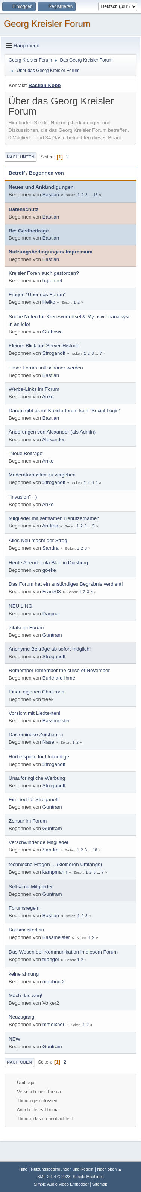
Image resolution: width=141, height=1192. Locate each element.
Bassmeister (56, 720)
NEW (14, 1039)
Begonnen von (46, 173)
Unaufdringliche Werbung (37, 778)
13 (95, 195)
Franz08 (51, 591)
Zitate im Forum (26, 627)
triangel (50, 959)
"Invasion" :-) (23, 497)
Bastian (50, 194)
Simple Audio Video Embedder (61, 1184)
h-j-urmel (52, 280)
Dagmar (51, 613)
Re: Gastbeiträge (29, 231)
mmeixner (53, 1024)
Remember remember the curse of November (59, 670)
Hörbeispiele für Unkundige (39, 757)
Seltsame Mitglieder (31, 886)
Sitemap (100, 1184)
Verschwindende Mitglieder (38, 842)
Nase (48, 742)
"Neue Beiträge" (26, 453)
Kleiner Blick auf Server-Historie (44, 345)
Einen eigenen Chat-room (37, 692)
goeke (49, 570)
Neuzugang (21, 1017)
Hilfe (23, 1169)
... (91, 195)
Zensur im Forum (28, 821)
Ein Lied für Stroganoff (33, 799)
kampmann (54, 872)
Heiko (48, 302)
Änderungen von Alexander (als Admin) (52, 432)
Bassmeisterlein (26, 930)
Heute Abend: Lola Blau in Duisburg (48, 562)
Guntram (52, 635)
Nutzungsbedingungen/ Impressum (50, 252)
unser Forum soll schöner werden (46, 368)
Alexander (53, 439)
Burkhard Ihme (58, 678)
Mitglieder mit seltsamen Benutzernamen (54, 518)
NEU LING (20, 606)
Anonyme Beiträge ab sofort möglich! (50, 649)
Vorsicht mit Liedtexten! (35, 713)
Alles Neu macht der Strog (38, 540)
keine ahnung (24, 974)
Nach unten (20, 157)
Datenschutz (23, 209)
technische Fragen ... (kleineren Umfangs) (55, 864)
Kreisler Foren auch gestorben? (44, 273)
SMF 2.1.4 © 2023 (53, 1176)
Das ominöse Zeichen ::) (36, 734)
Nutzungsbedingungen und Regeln (62, 1169)
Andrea (50, 526)
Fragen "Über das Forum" (37, 294)
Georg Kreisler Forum (47, 23)
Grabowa (52, 332)
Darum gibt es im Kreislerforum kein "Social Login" (65, 410)
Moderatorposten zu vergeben (42, 475)
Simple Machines (88, 1176)
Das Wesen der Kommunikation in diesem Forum (63, 952)
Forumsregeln (24, 908)
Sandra (50, 548)
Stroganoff (53, 353)
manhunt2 (53, 981)
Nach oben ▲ (109, 1169)
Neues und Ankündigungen (41, 187)
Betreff (17, 173)
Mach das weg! (25, 995)
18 (95, 850)
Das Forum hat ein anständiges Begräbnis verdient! (66, 584)
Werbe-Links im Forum (34, 389)
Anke (47, 396)
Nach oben (19, 1062)
